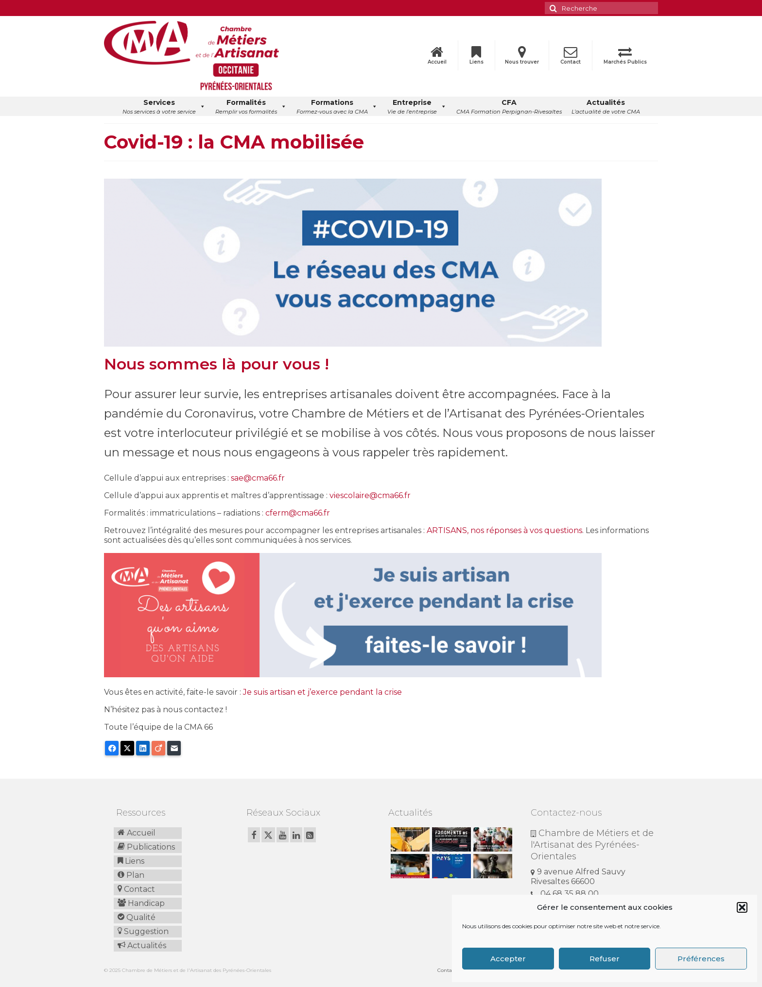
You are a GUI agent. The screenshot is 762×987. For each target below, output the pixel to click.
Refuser (604, 958)
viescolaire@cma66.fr (370, 495)
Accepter (508, 958)
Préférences (701, 958)
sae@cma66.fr (258, 478)
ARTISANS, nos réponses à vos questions (504, 530)
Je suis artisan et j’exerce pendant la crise (322, 692)
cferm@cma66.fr (297, 513)
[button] (742, 907)
